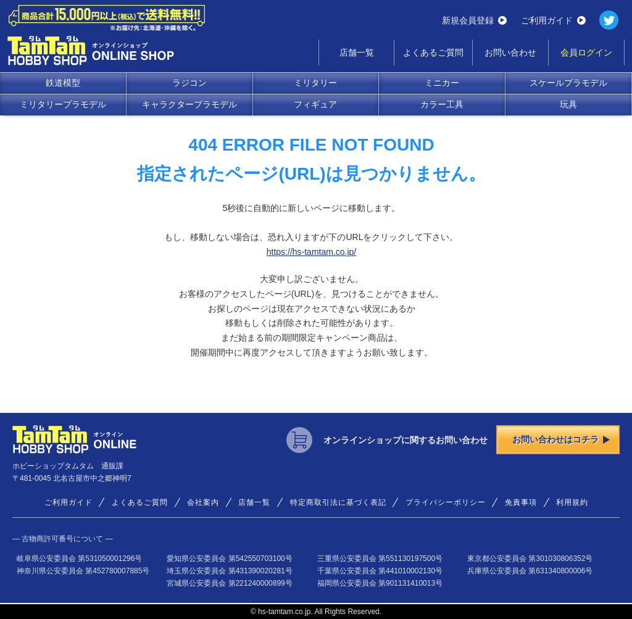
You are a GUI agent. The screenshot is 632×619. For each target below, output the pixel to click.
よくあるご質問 (433, 52)
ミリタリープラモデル (63, 104)
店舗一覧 (356, 52)
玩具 (568, 104)
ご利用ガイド (553, 20)
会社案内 (203, 502)
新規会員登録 (474, 20)
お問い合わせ (510, 52)
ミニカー (442, 83)
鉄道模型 (63, 83)
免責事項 (521, 502)
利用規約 (572, 502)
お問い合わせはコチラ (561, 439)
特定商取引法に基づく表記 (338, 502)
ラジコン (189, 83)
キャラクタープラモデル (189, 104)
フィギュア (315, 104)
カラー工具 (442, 104)
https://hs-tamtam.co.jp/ (312, 252)
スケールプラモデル (568, 83)
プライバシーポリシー (445, 502)
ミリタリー (315, 83)
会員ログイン (586, 52)
